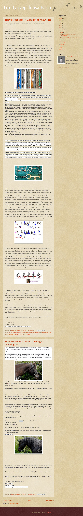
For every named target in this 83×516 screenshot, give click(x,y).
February (62, 42)
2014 (60, 47)
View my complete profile (63, 67)
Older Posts (50, 500)
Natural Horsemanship (42, 332)
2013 (60, 49)
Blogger (49, 512)
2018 (60, 21)
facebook (18, 332)
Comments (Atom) (14, 503)
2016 (60, 25)
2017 (60, 23)
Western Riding (26, 334)
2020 (60, 18)
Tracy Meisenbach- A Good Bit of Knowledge (28, 19)
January (62, 44)
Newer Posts (7, 500)
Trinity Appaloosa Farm (27, 7)
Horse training (24, 332)
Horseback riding (32, 332)
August (62, 29)
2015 (60, 28)
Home (29, 500)
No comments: (31, 330)
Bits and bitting (12, 332)
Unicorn (9, 383)
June (61, 32)
